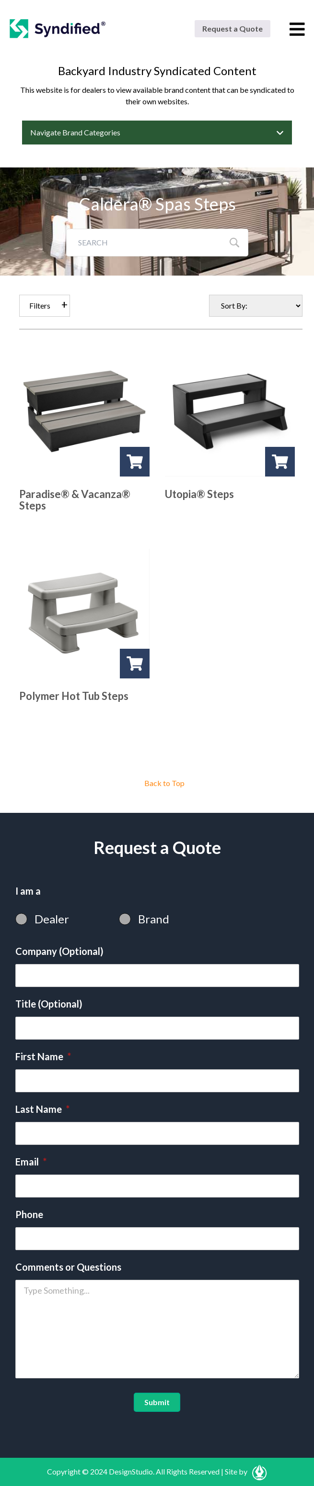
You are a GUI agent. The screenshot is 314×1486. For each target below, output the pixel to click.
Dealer (52, 919)
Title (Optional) (48, 1003)
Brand (153, 919)
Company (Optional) (59, 951)
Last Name (42, 1109)
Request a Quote (232, 28)
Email (31, 1161)
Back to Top (164, 782)
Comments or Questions (68, 1267)
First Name (43, 1056)
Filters (39, 305)
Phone (29, 1214)
